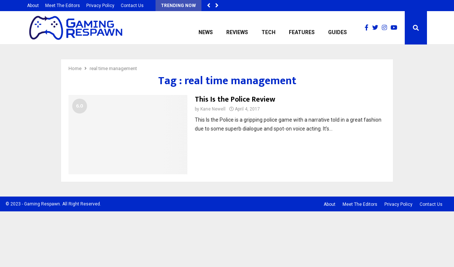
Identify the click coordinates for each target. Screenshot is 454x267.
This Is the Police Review (235, 99)
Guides (337, 32)
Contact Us (132, 5)
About (33, 5)
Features (302, 32)
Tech (268, 32)
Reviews (237, 32)
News (205, 32)
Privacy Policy (100, 5)
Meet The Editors (62, 5)
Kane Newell (213, 109)
